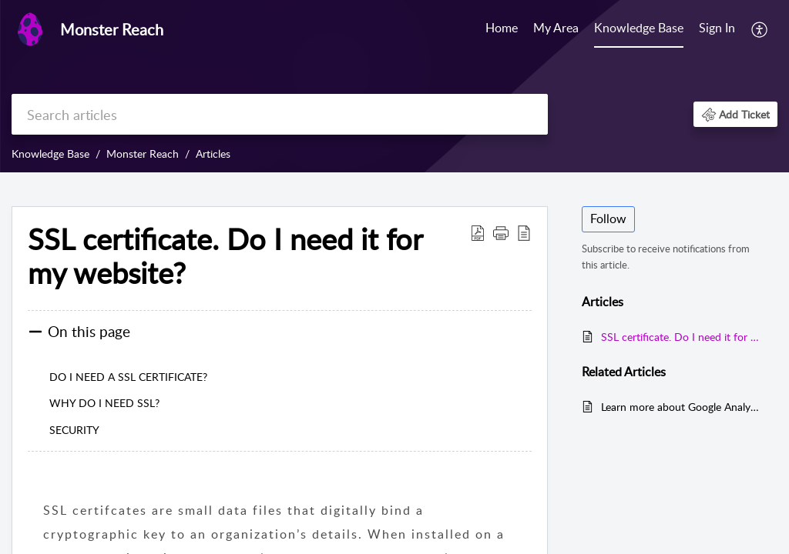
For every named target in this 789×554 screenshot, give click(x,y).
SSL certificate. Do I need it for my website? (225, 256)
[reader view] (524, 232)
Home (501, 27)
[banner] (394, 86)
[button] (735, 114)
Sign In (717, 27)
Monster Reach (142, 153)
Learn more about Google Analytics (681, 406)
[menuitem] (717, 29)
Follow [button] (608, 218)
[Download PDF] (477, 232)
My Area (556, 27)
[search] (280, 114)
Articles (213, 153)
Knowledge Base (638, 27)
